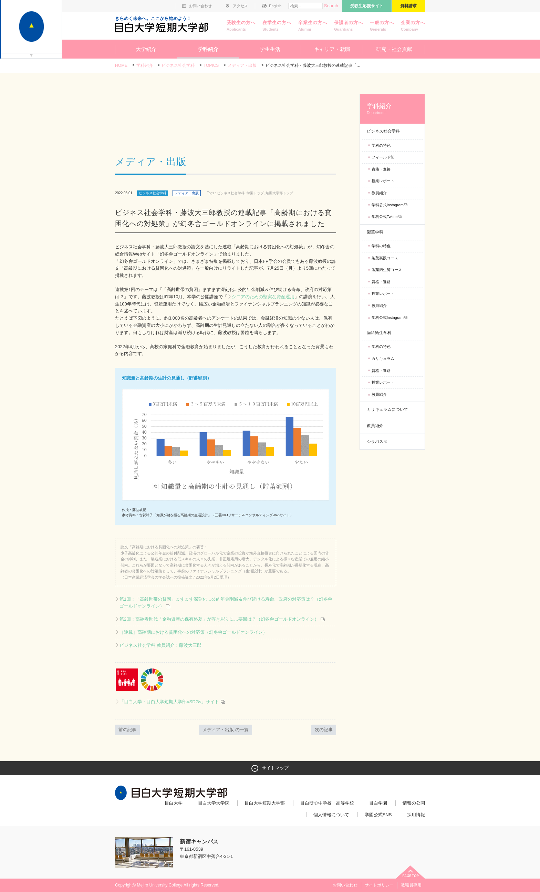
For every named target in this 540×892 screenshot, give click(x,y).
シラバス (375, 441)
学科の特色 (381, 145)
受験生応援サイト (366, 5)
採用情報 (416, 814)
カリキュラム (383, 358)
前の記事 (127, 729)
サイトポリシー (379, 885)
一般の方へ (382, 26)
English (275, 6)
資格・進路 (381, 169)
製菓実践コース (385, 258)
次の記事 (324, 729)
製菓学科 (375, 232)
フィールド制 (383, 157)
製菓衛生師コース (387, 270)
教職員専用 (411, 885)
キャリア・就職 (332, 49)
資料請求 (408, 5)
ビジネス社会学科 (178, 65)
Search (331, 5)
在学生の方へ (276, 26)
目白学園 (378, 803)
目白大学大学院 (213, 803)
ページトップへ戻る (410, 872)
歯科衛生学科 (379, 332)
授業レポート (383, 181)
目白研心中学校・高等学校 (327, 803)
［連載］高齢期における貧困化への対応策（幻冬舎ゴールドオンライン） (193, 632)
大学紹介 (146, 49)
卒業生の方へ (312, 26)
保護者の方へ (348, 26)
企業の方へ (413, 26)
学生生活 (270, 49)
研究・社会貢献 (394, 49)
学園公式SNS (378, 814)
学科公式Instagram (388, 205)
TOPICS (211, 65)
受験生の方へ (241, 26)
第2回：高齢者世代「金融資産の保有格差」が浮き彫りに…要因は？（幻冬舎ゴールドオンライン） (219, 619)
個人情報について (331, 814)
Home (121, 65)
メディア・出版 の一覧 (225, 729)
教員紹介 (379, 193)
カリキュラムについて (387, 409)
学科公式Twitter (385, 217)
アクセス (240, 6)
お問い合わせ (200, 6)
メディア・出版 (242, 65)
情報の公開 (414, 803)
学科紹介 (208, 49)
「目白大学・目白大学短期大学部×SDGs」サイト (173, 701)
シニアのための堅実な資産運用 (263, 296)
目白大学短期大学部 (265, 803)
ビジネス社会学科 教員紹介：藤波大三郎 (160, 645)
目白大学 (174, 803)
